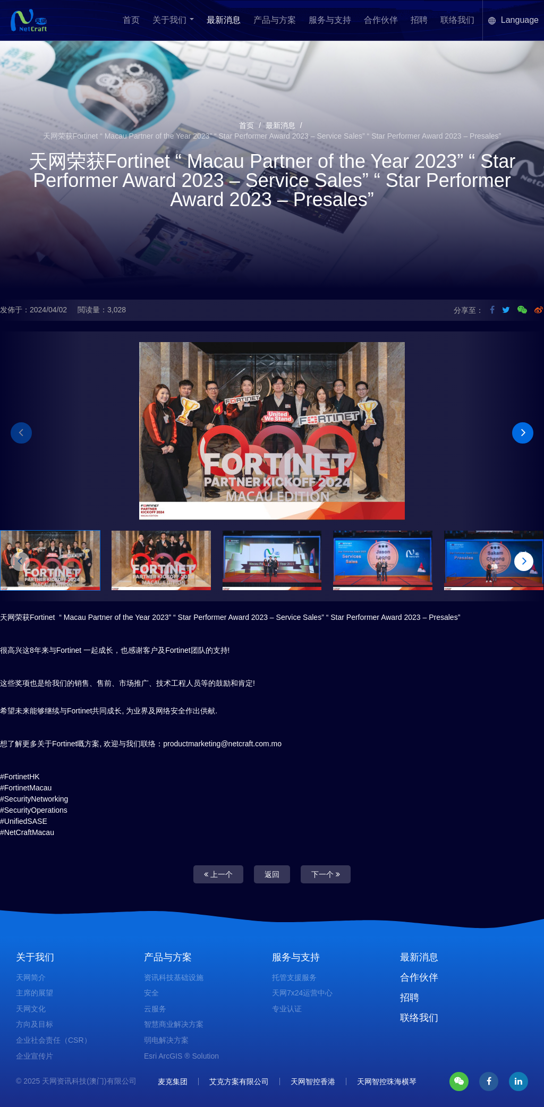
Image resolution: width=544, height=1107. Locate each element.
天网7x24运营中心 (302, 993)
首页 (131, 19)
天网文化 (31, 1008)
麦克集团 (173, 1081)
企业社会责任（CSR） (53, 1040)
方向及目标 (34, 1024)
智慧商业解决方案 (173, 1024)
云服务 (155, 1008)
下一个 (325, 874)
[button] (21, 433)
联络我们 (457, 19)
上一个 (218, 874)
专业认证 (287, 1008)
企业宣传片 (34, 1056)
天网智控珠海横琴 (386, 1081)
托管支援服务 (294, 977)
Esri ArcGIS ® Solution (181, 1056)
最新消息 (224, 19)
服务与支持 (330, 19)
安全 (151, 993)
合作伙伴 (381, 19)
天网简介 (31, 977)
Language (513, 19)
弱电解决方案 (166, 1040)
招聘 (419, 19)
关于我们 (173, 19)
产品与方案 (274, 19)
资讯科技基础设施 (173, 977)
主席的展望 (34, 993)
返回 (272, 874)
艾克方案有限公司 (239, 1081)
